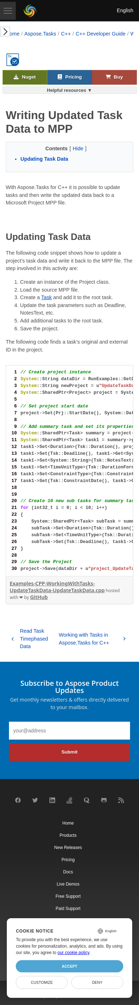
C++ (66, 34)
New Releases (68, 847)
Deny (97, 982)
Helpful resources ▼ (69, 90)
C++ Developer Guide (100, 34)
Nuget (24, 77)
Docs (68, 871)
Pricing (69, 77)
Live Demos (68, 884)
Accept (69, 966)
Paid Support (68, 908)
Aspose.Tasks (40, 34)
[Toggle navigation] (8, 11)
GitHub (39, 597)
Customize (42, 982)
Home (12, 34)
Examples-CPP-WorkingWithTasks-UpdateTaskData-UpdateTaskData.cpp (57, 587)
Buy (114, 77)
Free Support (68, 896)
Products (67, 835)
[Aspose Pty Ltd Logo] (30, 11)
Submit (69, 752)
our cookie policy (74, 952)
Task (46, 297)
